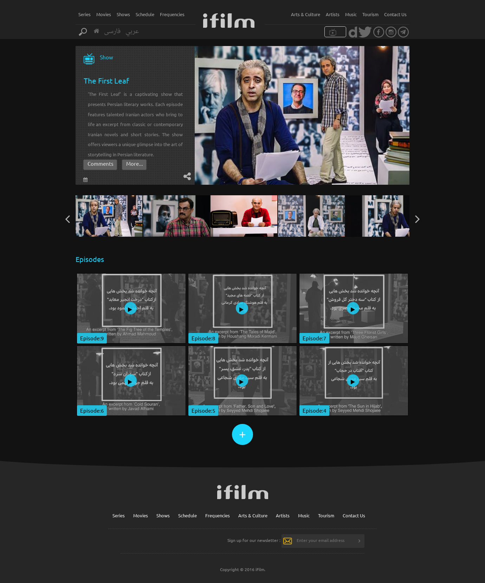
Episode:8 (203, 338)
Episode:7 (314, 338)
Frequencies (172, 14)
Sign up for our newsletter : (253, 540)
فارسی (112, 31)
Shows (123, 14)
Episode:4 (314, 410)
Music (351, 14)
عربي (132, 31)
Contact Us (395, 14)
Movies (103, 14)
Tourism (370, 14)
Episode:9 (92, 338)
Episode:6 (92, 410)
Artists (333, 14)
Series (84, 14)
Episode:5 (203, 410)
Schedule (145, 14)
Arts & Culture (305, 14)
